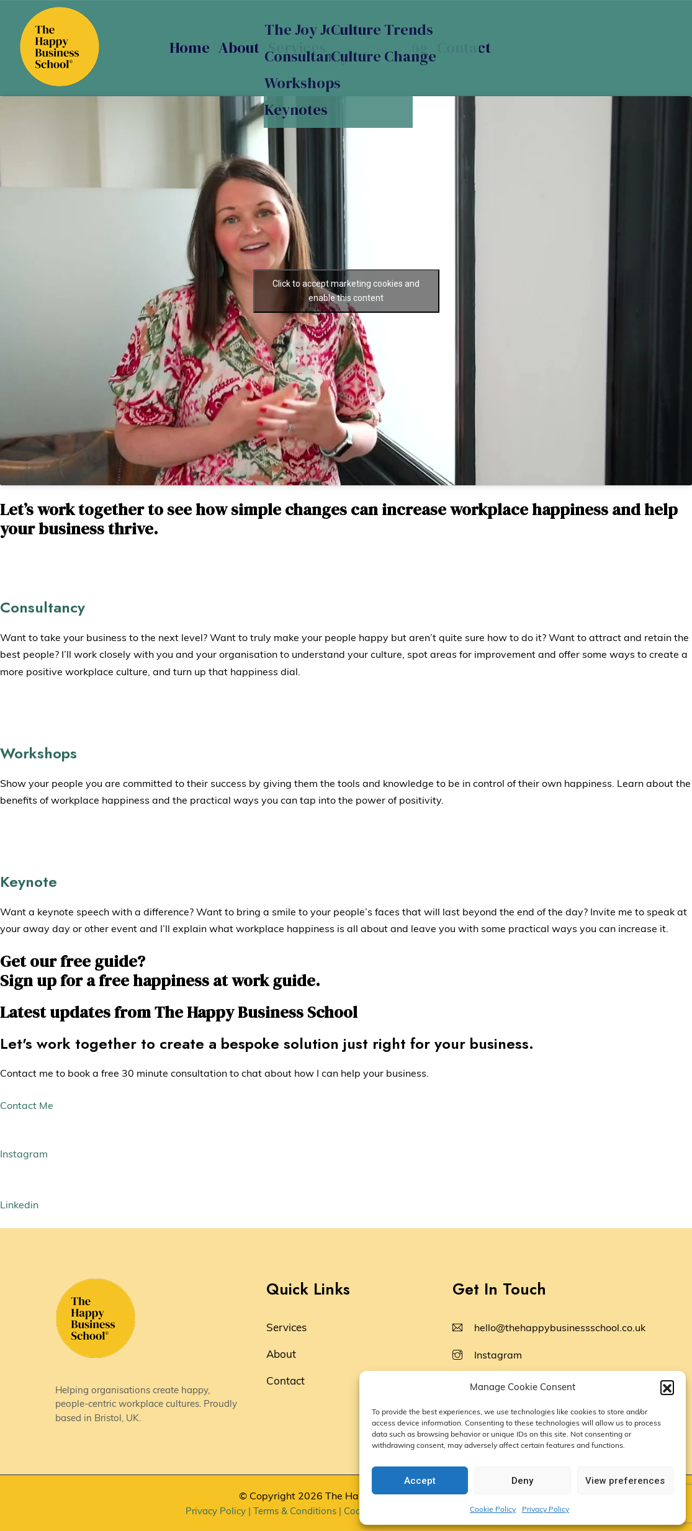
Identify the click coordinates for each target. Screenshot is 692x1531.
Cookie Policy (493, 1509)
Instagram (24, 1153)
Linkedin (19, 1204)
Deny (522, 1480)
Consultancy (42, 607)
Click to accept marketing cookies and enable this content (346, 291)
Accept (420, 1480)
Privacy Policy (545, 1509)
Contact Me (26, 1105)
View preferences (625, 1480)
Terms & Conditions (294, 1511)
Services (297, 47)
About (238, 47)
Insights (362, 47)
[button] (667, 1387)
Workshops (38, 753)
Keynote (28, 881)
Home (189, 47)
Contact (464, 47)
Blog (412, 47)
